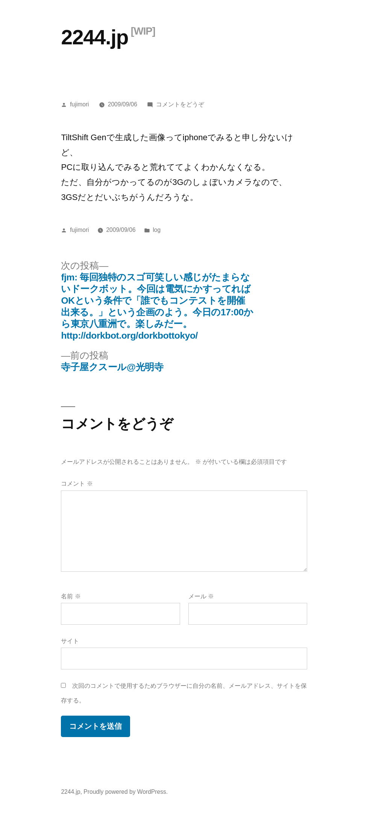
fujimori (79, 104)
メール (201, 596)
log (157, 230)
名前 (70, 596)
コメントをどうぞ (180, 104)
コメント (76, 483)
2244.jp (94, 37)
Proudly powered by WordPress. (125, 792)
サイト (70, 641)
